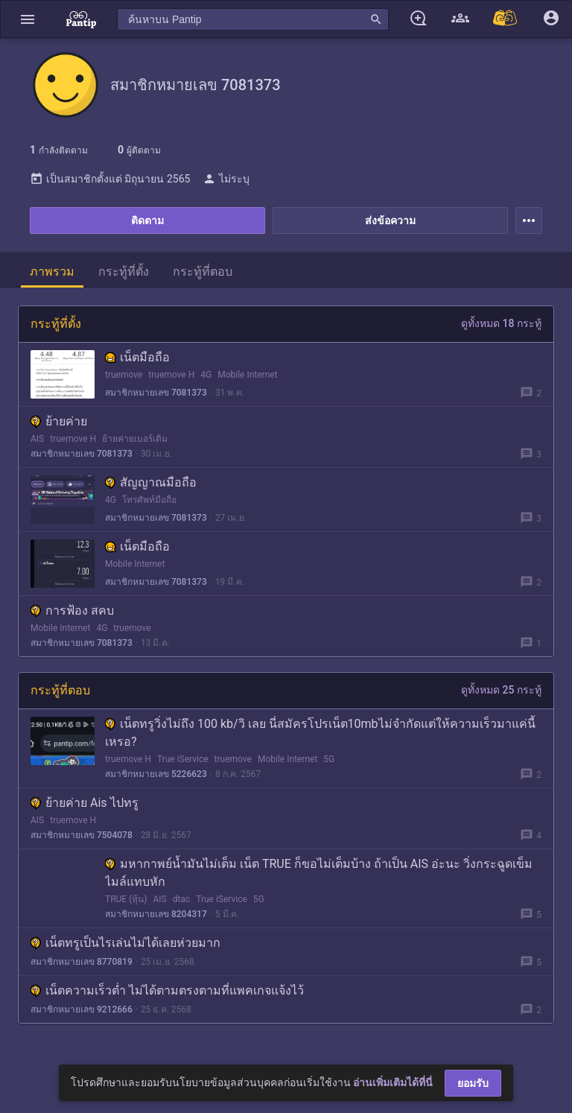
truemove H (171, 375)
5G (328, 759)
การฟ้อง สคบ (72, 610)
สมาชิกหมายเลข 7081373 (156, 392)
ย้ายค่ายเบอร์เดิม (135, 439)
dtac (182, 899)
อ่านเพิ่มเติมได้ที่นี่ (393, 1082)
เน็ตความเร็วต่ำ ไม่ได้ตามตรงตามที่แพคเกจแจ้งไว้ (167, 990)
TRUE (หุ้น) (126, 899)
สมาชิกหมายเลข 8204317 (156, 914)
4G (206, 375)
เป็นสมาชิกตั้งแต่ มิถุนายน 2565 (110, 179)
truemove (123, 375)
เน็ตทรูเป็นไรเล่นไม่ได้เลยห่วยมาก (125, 943)
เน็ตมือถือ (137, 357)
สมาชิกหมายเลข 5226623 (156, 774)
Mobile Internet (247, 375)
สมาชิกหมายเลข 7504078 (82, 835)
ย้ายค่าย (59, 421)
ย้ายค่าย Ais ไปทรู (85, 803)
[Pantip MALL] (505, 19)
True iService (183, 759)
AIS (37, 439)
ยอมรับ (473, 1083)
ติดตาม (147, 220)
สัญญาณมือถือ (151, 482)
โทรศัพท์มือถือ (149, 500)
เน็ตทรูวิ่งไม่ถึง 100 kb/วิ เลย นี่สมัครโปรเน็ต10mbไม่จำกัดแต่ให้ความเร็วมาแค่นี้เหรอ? (320, 733)
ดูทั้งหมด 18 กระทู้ (501, 323)
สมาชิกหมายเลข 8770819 (82, 962)
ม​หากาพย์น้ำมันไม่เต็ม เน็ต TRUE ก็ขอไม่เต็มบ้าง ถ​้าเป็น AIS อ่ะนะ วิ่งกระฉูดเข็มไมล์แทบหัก (319, 873)
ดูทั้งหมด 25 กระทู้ (501, 690)
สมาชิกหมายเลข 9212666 (82, 1009)
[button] (27, 19)
